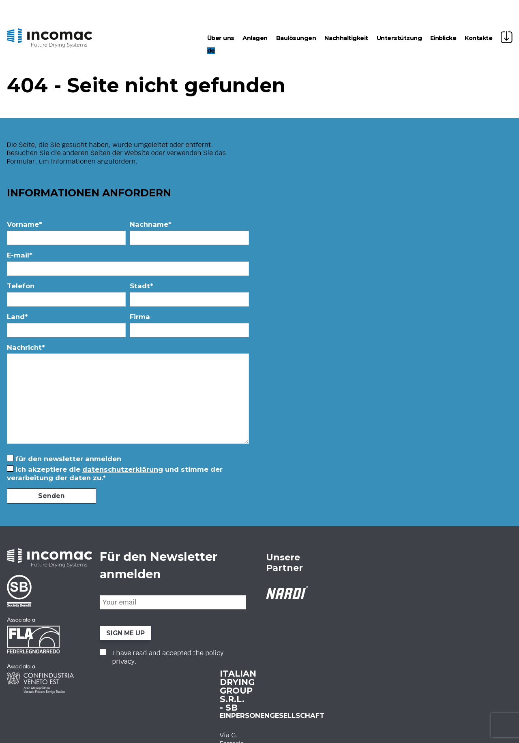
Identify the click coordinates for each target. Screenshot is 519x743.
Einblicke (443, 38)
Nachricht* (130, 396)
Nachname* (191, 234)
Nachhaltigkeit (346, 38)
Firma (191, 327)
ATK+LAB (500, 693)
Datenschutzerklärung (122, 469)
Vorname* (68, 234)
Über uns (220, 38)
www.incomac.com (174, 630)
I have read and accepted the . (335, 657)
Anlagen (255, 38)
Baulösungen (296, 38)
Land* (68, 327)
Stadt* (191, 296)
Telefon (68, 296)
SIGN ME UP (298, 633)
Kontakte (478, 38)
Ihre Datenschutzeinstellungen (277, 734)
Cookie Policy (156, 653)
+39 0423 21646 (168, 613)
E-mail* (130, 265)
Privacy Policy (157, 640)
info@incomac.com (174, 621)
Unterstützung (399, 38)
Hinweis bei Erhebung (212, 734)
